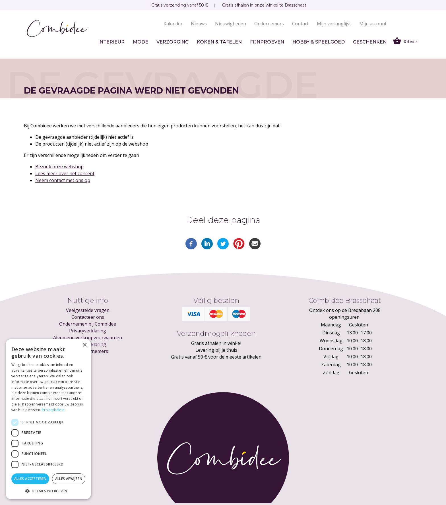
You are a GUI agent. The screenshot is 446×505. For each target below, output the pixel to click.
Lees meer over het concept (64, 173)
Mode (140, 42)
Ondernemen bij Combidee (87, 324)
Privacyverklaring (87, 331)
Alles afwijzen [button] (68, 478)
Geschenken (370, 42)
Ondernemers (269, 23)
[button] (48, 491)
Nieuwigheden (230, 23)
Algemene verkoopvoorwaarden (87, 337)
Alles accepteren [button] (30, 478)
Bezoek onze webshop (59, 166)
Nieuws (199, 23)
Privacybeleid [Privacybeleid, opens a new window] (53, 409)
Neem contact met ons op (62, 180)
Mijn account (373, 23)
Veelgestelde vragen (88, 310)
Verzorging (172, 42)
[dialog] (48, 419)
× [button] (84, 345)
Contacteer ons (87, 317)
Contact (300, 23)
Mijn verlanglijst (334, 23)
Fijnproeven (267, 42)
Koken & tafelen (219, 42)
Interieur (111, 42)
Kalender (173, 23)
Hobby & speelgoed (318, 42)
